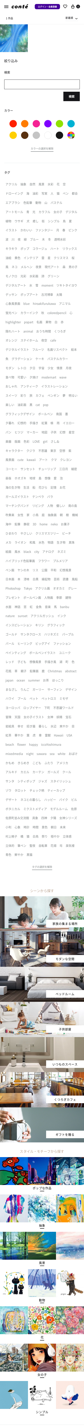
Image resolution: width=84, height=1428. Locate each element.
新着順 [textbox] (69, 18)
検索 (72, 96)
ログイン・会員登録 (47, 6)
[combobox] (71, 18)
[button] (42, 149)
